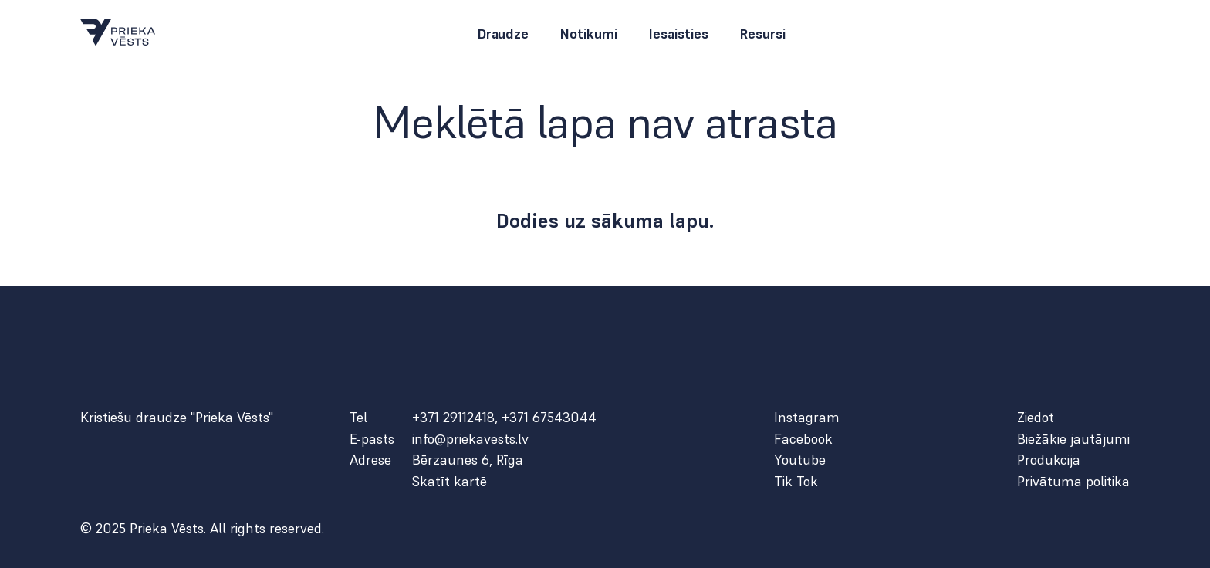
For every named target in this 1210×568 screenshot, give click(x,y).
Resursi (762, 33)
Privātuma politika (1073, 481)
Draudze (503, 33)
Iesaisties (678, 33)
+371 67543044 (549, 417)
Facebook (803, 439)
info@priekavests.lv (470, 439)
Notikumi (588, 33)
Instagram (807, 417)
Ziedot (1035, 417)
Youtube (800, 459)
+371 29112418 (453, 417)
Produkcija (1048, 459)
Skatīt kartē (449, 481)
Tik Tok (796, 481)
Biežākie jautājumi (1073, 439)
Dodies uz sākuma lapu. (605, 220)
